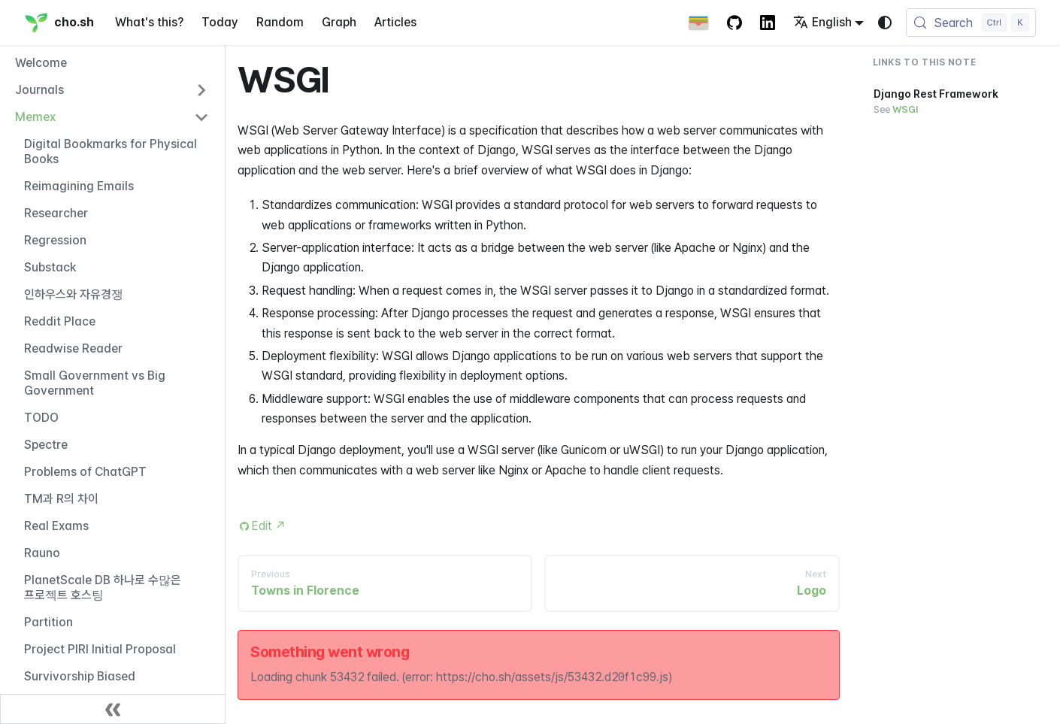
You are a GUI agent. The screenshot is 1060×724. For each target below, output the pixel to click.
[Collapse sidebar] (113, 709)
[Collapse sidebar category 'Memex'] (201, 117)
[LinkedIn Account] (767, 22)
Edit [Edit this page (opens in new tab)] (268, 526)
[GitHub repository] (734, 22)
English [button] (822, 22)
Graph (339, 22)
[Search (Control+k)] (971, 22)
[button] (112, 90)
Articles (395, 22)
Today (219, 22)
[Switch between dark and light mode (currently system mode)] (885, 23)
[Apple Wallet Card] (698, 22)
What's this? (149, 22)
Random (280, 22)
